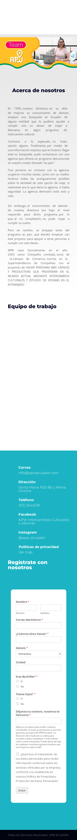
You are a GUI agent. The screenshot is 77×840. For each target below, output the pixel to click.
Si (21, 681)
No (22, 686)
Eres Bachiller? (27, 676)
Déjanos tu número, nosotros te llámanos (38, 713)
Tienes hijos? (25, 694)
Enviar (21, 790)
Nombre (22, 602)
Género (22, 648)
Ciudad (20, 662)
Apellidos (45, 613)
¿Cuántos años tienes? (32, 634)
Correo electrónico (29, 620)
